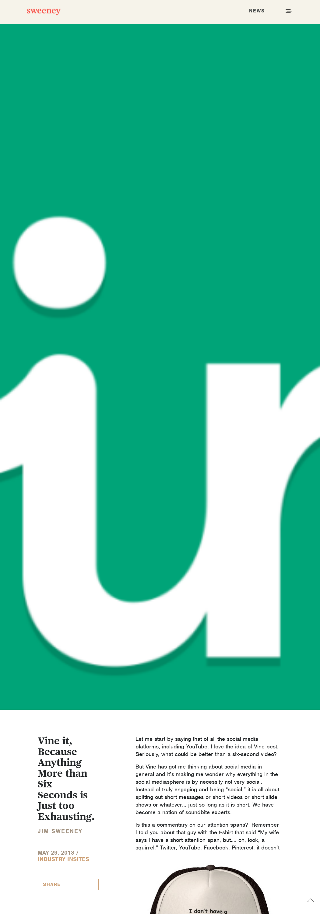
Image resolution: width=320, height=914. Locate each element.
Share (52, 884)
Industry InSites (63, 859)
